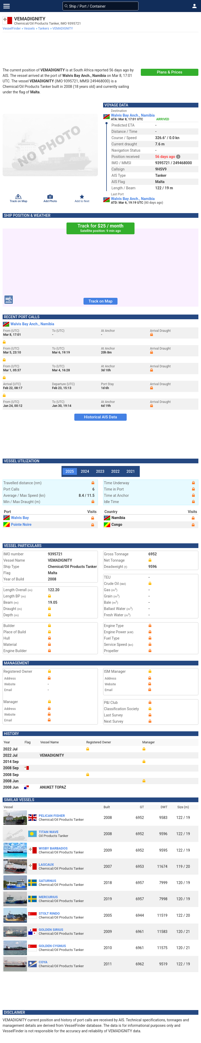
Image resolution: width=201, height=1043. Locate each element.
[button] (194, 6)
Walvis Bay (16, 517)
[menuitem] (12, 28)
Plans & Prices (169, 72)
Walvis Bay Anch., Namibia (133, 115)
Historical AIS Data (100, 417)
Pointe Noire (17, 524)
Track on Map (100, 301)
